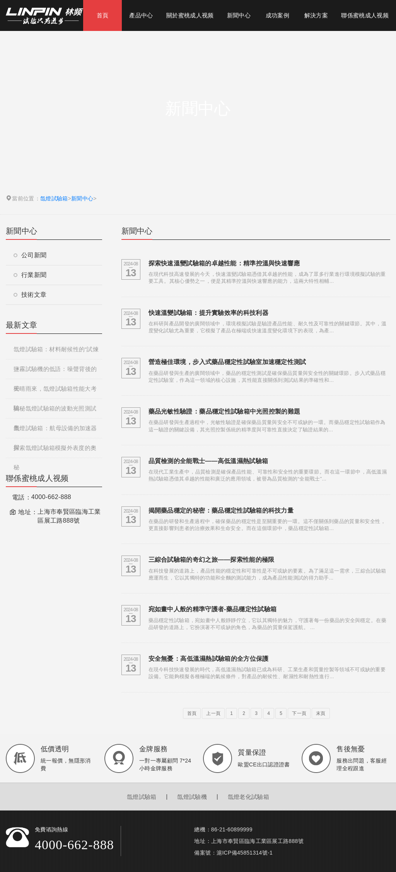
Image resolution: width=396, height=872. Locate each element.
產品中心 (141, 15)
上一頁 (213, 713)
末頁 (321, 713)
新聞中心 (239, 15)
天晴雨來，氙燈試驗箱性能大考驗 (55, 391)
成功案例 (277, 15)
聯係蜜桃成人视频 (364, 15)
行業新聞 (30, 275)
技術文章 (30, 294)
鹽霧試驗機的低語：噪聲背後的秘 (55, 372)
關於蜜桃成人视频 (189, 15)
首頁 (103, 15)
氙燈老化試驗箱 (248, 796)
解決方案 (316, 15)
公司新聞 (30, 255)
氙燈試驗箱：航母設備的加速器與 (55, 431)
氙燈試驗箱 (54, 198)
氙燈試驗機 (192, 796)
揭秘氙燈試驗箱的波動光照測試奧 (55, 411)
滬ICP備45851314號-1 (245, 853)
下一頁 (299, 713)
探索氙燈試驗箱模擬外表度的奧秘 (55, 451)
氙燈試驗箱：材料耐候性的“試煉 (56, 349)
